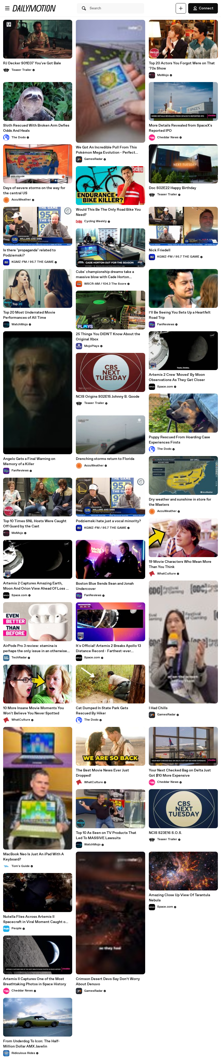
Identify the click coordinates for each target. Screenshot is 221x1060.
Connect (203, 8)
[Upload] (181, 8)
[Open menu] (7, 8)
